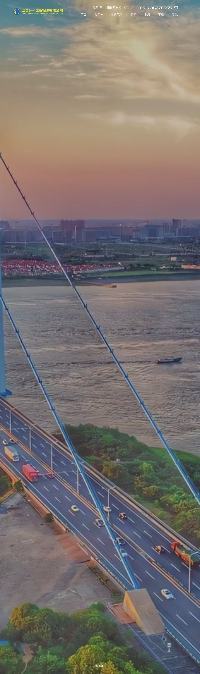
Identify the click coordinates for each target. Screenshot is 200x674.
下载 (161, 14)
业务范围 (117, 14)
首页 (83, 14)
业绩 (147, 14)
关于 (98, 14)
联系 (175, 14)
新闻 (133, 14)
